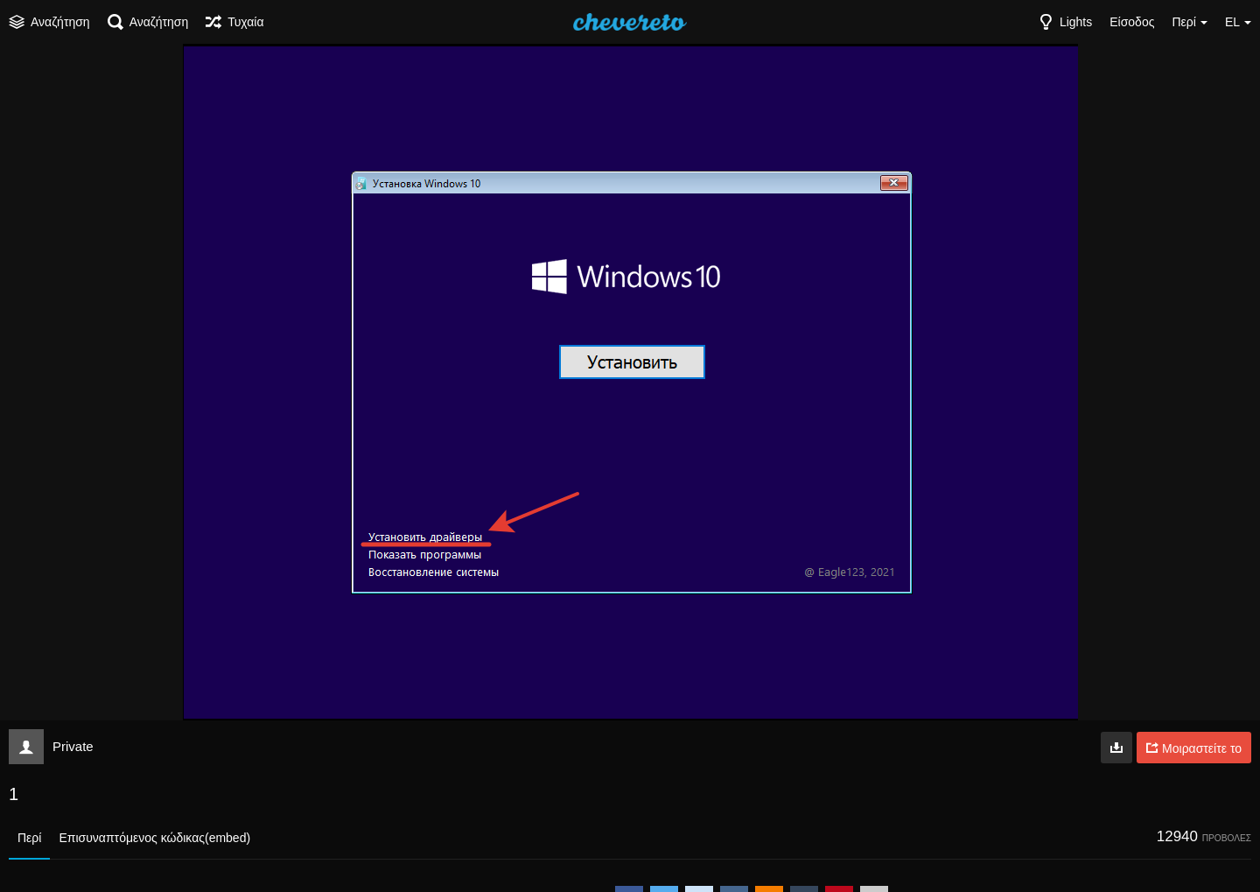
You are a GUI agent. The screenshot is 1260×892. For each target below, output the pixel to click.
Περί (29, 838)
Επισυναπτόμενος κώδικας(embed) (154, 838)
